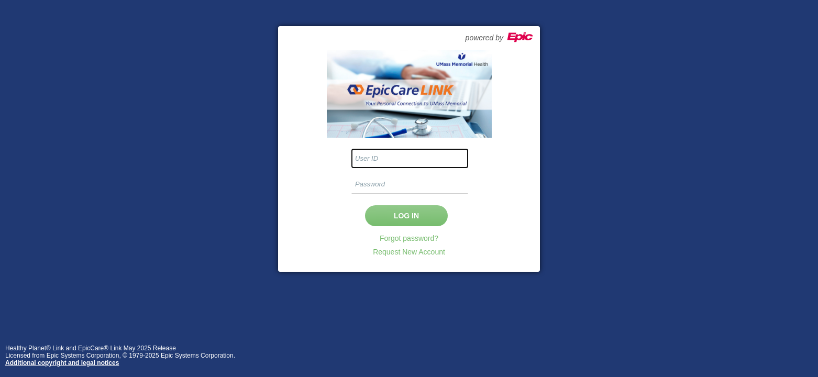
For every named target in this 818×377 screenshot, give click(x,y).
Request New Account (409, 252)
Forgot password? (409, 238)
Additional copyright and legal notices (62, 363)
